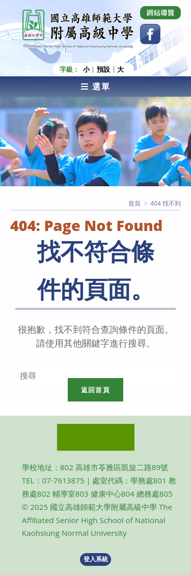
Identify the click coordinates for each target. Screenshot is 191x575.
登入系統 (96, 559)
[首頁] (134, 203)
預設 (103, 69)
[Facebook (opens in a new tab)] (150, 34)
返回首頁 (95, 389)
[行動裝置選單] (95, 86)
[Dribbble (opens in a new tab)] (160, 12)
